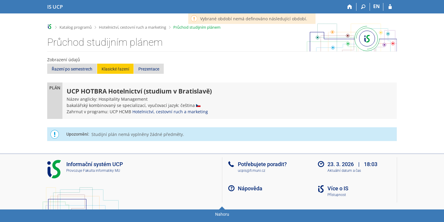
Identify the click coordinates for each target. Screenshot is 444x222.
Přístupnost (336, 195)
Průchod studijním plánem (197, 27)
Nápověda (250, 188)
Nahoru (222, 214)
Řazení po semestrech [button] (72, 69)
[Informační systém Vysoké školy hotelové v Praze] (55, 7)
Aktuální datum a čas (344, 171)
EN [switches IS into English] (376, 6)
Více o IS (337, 188)
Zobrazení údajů (63, 59)
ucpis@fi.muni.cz (251, 171)
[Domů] (349, 7)
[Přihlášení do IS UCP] (390, 7)
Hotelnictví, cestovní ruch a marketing (132, 27)
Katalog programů (75, 27)
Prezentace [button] (148, 69)
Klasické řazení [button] (115, 69)
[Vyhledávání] (363, 7)
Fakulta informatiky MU (101, 171)
